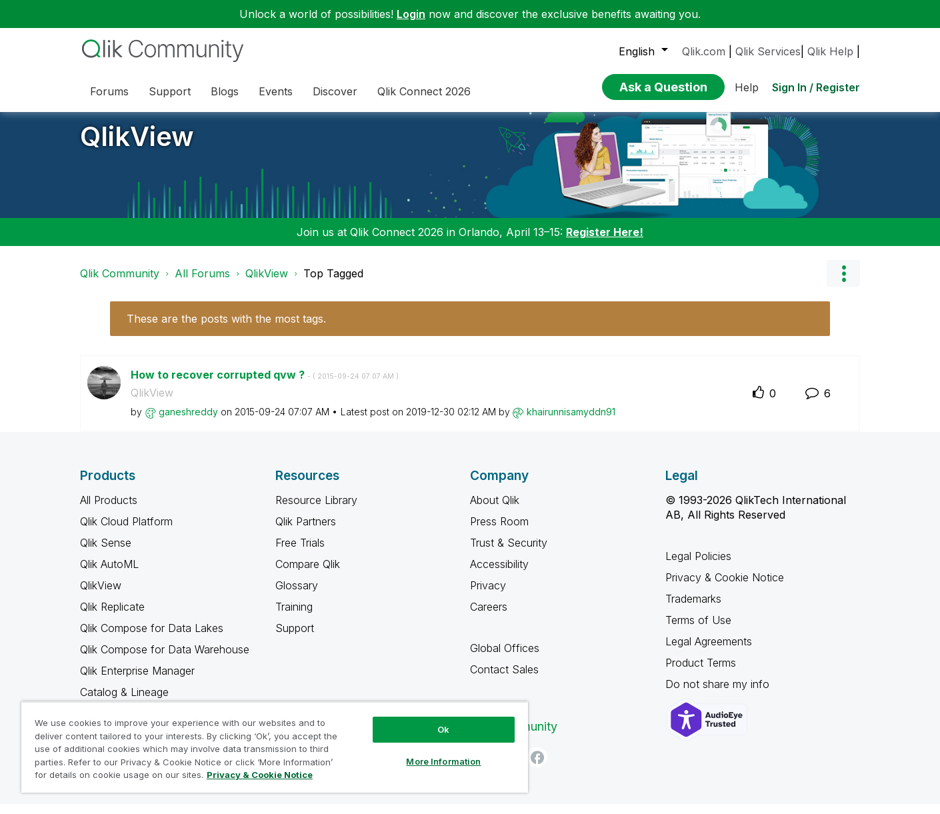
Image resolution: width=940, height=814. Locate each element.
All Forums (202, 283)
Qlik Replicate (112, 616)
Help (747, 87)
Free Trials (300, 552)
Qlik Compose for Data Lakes (151, 638)
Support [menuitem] (170, 91)
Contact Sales (504, 679)
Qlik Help (830, 51)
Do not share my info (719, 694)
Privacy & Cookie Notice (724, 587)
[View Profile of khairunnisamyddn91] (571, 421)
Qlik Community (119, 283)
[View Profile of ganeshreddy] (188, 421)
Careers (488, 616)
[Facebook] (537, 767)
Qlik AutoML (109, 574)
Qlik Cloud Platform (126, 531)
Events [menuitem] (276, 91)
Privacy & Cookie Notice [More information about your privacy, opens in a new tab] (260, 774)
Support (294, 638)
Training (294, 616)
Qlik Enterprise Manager (137, 680)
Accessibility (499, 574)
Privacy (488, 595)
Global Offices (504, 658)
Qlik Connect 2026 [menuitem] (424, 91)
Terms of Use (698, 630)
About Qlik (494, 510)
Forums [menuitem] (109, 91)
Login (411, 14)
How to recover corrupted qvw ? (265, 384)
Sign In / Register (816, 87)
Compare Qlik (307, 574)
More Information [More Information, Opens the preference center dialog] (443, 761)
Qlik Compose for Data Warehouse (164, 659)
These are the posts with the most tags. (226, 328)
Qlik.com (703, 51)
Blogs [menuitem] (225, 91)
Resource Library (316, 510)
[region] (274, 747)
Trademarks (693, 608)
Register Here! (604, 242)
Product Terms (700, 672)
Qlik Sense (105, 552)
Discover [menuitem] (335, 91)
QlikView (137, 146)
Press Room (499, 531)
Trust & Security (508, 552)
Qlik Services (768, 51)
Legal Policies (698, 566)
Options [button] (843, 283)
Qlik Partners (305, 531)
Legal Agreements (708, 651)
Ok (443, 729)
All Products (108, 510)
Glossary (296, 595)
